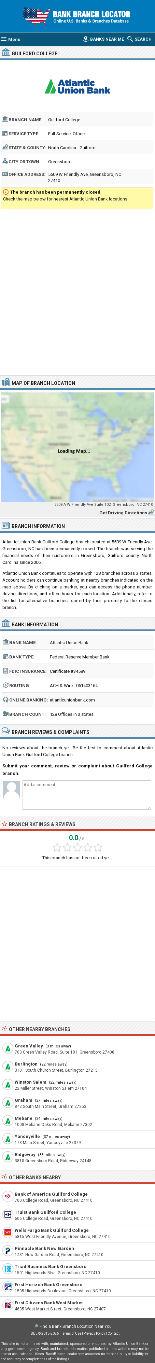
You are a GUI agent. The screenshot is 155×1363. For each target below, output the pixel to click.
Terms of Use (71, 1333)
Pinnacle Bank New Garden (44, 1248)
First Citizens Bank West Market (49, 1302)
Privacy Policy (94, 1333)
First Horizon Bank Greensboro (48, 1284)
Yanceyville (27, 1136)
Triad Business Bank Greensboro (50, 1266)
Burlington (26, 1064)
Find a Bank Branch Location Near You (76, 1326)
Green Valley (29, 1045)
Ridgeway (25, 1154)
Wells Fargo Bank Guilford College (52, 1230)
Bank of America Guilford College (51, 1194)
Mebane (23, 1118)
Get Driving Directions (123, 512)
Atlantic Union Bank (69, 642)
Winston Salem (30, 1082)
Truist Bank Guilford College (45, 1212)
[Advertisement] (77, 294)
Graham (23, 1100)
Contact (113, 1333)
